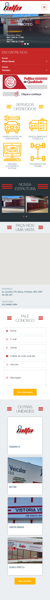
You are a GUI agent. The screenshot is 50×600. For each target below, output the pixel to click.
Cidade (5, 67)
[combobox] (25, 61)
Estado (5, 58)
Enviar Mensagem (25, 392)
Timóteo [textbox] (6, 70)
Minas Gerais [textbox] (8, 61)
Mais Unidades (25, 581)
